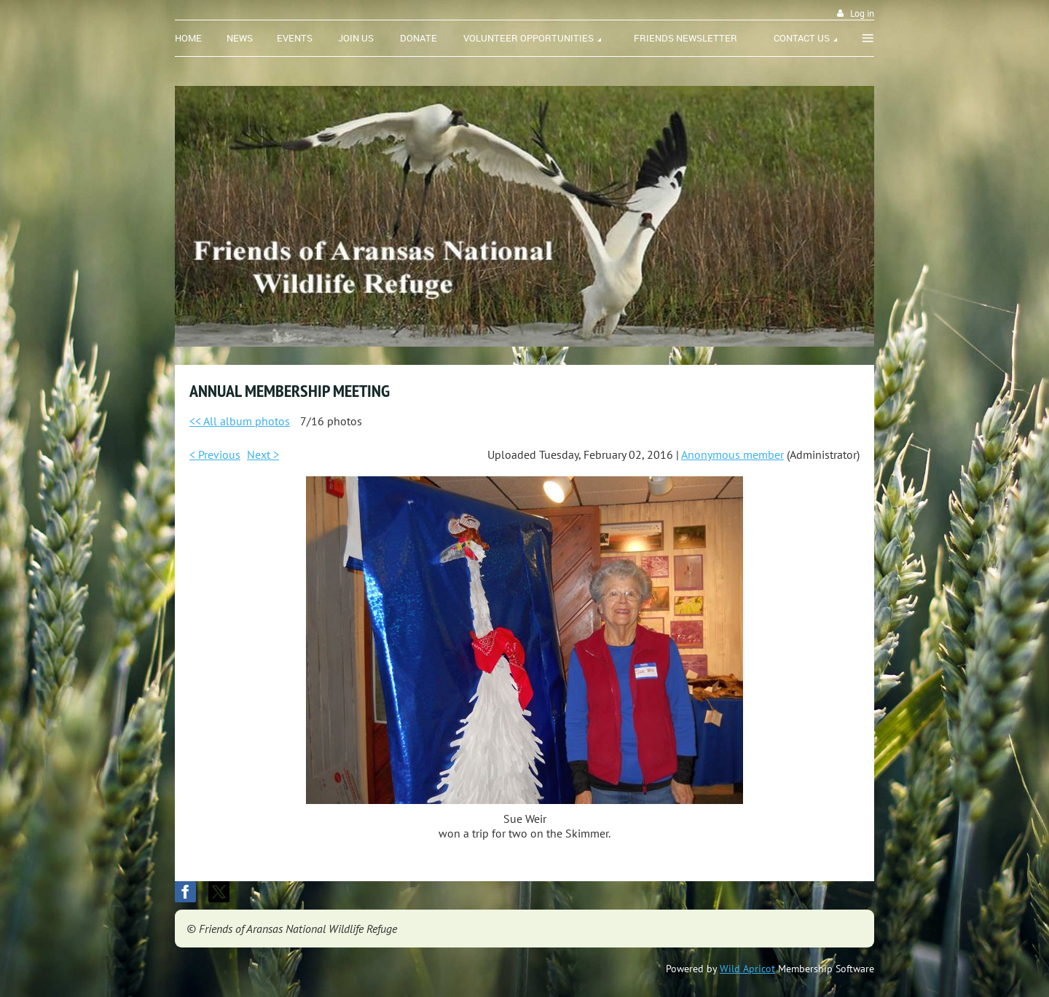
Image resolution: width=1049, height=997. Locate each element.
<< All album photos (239, 421)
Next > (263, 454)
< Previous (214, 454)
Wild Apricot (747, 968)
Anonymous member (732, 454)
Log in (862, 13)
